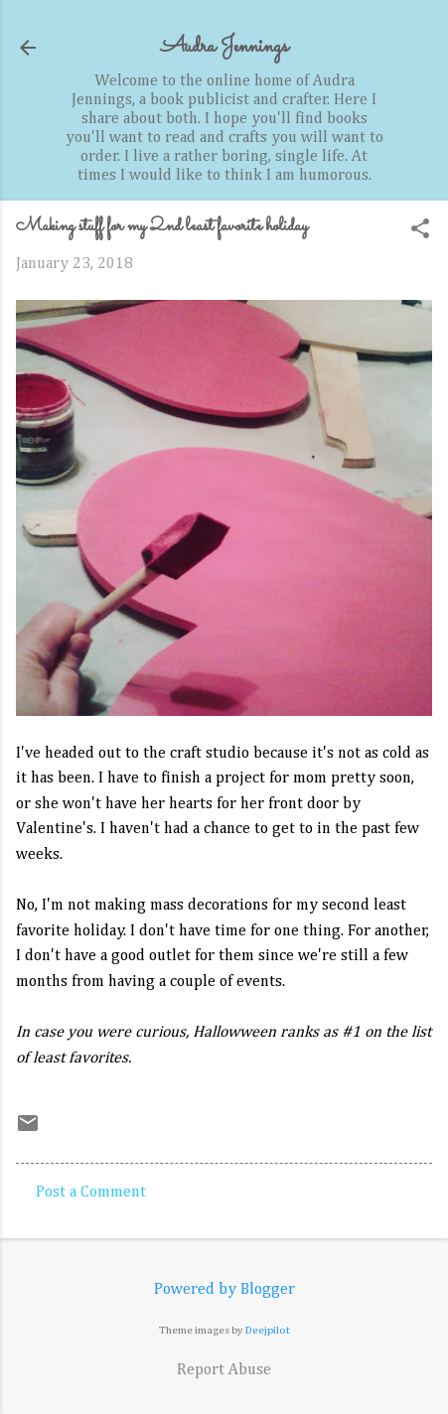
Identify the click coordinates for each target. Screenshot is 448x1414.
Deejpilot (267, 1330)
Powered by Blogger (224, 1290)
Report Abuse (224, 1370)
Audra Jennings (224, 47)
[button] (420, 230)
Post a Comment (91, 1193)
